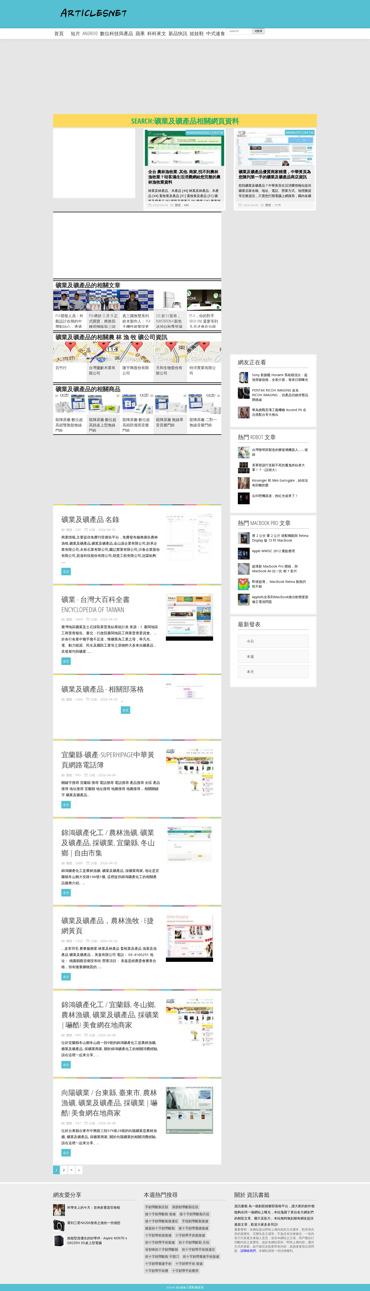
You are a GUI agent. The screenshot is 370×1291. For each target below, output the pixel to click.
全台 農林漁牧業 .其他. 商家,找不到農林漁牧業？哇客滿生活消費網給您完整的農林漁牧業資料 (184, 177)
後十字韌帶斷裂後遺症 (161, 1221)
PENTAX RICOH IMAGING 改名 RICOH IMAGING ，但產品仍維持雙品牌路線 (280, 395)
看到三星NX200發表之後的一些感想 (93, 1222)
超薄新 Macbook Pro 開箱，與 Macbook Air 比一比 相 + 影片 (275, 568)
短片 (75, 33)
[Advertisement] (194, 80)
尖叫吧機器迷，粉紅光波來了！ (275, 495)
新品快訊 (177, 33)
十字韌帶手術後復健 (190, 1235)
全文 (66, 571)
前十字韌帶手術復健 (160, 1242)
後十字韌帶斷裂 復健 (160, 1214)
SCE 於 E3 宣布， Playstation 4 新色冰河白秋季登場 (169, 321)
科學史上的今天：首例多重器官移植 (93, 1207)
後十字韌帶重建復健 (193, 1228)
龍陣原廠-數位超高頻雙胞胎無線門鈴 (69, 425)
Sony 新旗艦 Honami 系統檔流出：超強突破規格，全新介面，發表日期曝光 (280, 377)
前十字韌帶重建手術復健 (201, 1256)
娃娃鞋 (197, 33)
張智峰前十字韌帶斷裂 (161, 1249)
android (90, 33)
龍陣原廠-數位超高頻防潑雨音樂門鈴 (136, 425)
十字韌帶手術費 (156, 1270)
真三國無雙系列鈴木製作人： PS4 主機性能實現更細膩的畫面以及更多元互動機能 (136, 326)
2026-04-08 (107, 1035)
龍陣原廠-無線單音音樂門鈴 (169, 422)
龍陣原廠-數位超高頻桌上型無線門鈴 (102, 425)
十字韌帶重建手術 (158, 1263)
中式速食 (215, 33)
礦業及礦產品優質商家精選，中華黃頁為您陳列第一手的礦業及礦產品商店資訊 (275, 174)
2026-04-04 (160, 205)
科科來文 (156, 33)
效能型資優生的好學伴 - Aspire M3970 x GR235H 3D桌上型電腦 (97, 1240)
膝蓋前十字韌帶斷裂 (160, 1228)
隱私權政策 (196, 1287)
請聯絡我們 (248, 1251)
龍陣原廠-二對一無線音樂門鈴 (203, 422)
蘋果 (140, 33)
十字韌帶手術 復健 (189, 1263)
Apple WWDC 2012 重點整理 (273, 551)
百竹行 (61, 367)
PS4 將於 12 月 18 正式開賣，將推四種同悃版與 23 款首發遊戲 (103, 324)
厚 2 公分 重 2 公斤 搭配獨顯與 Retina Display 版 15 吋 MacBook (280, 537)
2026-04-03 (109, 619)
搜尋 (258, 31)
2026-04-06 (250, 205)
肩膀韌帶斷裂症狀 (185, 1207)
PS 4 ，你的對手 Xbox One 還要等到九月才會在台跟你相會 (203, 324)
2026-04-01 (107, 530)
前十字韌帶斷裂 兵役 (194, 1242)
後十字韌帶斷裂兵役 (194, 1214)
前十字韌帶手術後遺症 (198, 1249)
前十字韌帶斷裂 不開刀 (162, 1256)
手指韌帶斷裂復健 (195, 1221)
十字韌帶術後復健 (158, 1235)
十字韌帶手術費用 (185, 1270)
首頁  (61, 33)
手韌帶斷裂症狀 (156, 1207)
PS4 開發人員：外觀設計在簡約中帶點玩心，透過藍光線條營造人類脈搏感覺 (69, 326)
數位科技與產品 (116, 33)
